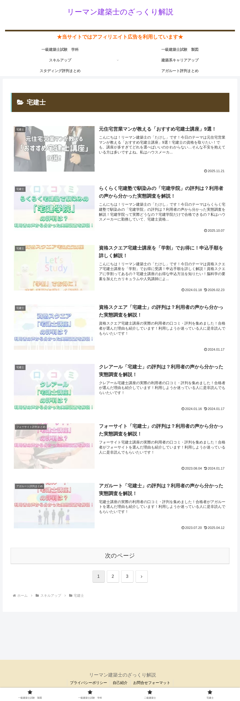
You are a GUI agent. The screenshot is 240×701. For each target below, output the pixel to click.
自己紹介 (120, 683)
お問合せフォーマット (151, 683)
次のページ (120, 555)
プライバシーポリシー (88, 683)
